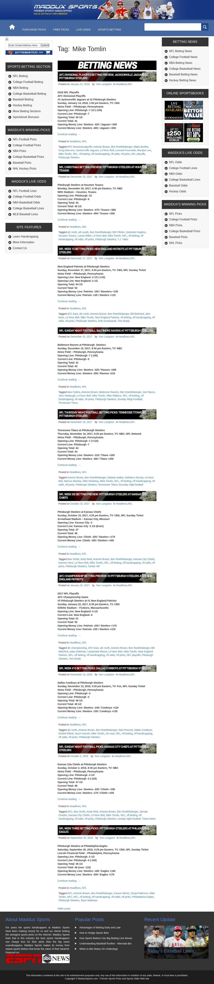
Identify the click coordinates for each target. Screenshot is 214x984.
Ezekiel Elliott (66, 733)
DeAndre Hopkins (136, 232)
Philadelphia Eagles (143, 896)
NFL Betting (20, 100)
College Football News (183, 56)
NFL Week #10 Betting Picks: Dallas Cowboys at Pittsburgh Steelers (105, 668)
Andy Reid (86, 559)
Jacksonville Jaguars (87, 150)
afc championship (77, 647)
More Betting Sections (27, 135)
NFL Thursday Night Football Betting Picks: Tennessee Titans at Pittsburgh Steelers (102, 414)
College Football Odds (27, 220)
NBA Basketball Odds (26, 226)
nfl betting (84, 153)
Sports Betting (109, 29)
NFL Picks (175, 213)
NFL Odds (175, 162)
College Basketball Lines (28, 232)
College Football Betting (28, 106)
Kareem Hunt (66, 562)
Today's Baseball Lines (170, 951)
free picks (61, 29)
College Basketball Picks (28, 181)
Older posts (64, 908)
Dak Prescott (126, 730)
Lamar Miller (84, 235)
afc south (84, 232)
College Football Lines (183, 168)
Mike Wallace (114, 395)
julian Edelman (78, 651)
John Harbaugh (67, 395)
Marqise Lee (144, 150)
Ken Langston (104, 84)
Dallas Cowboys (143, 730)
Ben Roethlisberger (121, 146)
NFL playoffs (138, 153)
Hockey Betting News (182, 80)
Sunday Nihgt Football (130, 399)
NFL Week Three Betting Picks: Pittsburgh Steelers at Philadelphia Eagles (104, 830)
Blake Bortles (141, 146)
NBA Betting (20, 112)
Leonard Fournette (125, 150)
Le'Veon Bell (107, 150)
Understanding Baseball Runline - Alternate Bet (105, 943)
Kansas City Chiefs (143, 559)
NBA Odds (175, 173)
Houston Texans (67, 235)
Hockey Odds (177, 191)
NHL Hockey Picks (24, 192)
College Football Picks (27, 169)
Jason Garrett (82, 733)
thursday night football (131, 484)
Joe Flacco (149, 392)
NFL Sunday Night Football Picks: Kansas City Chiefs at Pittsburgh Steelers (104, 748)
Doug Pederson (139, 893)
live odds (83, 29)
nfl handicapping (100, 153)
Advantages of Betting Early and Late (100, 927)
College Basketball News (185, 68)
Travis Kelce (149, 818)
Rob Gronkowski (107, 321)
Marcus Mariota (72, 481)
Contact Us (20, 272)
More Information (23, 266)
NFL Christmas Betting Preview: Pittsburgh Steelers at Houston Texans (103, 168)
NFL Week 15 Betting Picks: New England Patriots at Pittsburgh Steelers (101, 250)
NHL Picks (175, 242)
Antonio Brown (101, 146)
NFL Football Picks (25, 163)
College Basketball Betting (29, 117)
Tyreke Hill (94, 566)
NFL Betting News (180, 51)
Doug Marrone (67, 150)
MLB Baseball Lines (25, 238)
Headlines (121, 84)
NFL (130, 84)
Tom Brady (124, 321)
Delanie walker (115, 477)
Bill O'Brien (119, 232)
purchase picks (34, 29)
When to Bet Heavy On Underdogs (98, 948)
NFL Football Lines (25, 214)
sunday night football (129, 818)
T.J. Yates (123, 239)
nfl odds (115, 153)
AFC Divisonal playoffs (79, 146)
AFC (69, 811)
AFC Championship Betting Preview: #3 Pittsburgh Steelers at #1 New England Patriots (105, 577)
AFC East (72, 313)
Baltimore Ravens (109, 392)
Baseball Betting (23, 123)
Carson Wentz (121, 893)
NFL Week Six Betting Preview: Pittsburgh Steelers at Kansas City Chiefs (103, 496)
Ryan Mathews (89, 900)
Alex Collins (73, 392)
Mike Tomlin (65, 153)
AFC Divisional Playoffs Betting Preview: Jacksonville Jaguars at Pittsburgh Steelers (103, 76)
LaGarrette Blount (97, 651)
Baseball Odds (178, 185)
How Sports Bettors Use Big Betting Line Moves (105, 938)
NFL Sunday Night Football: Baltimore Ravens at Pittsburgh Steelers (106, 330)
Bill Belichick (137, 313)
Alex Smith (73, 559)
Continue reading (70, 134)
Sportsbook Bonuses (26, 141)
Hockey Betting (22, 129)
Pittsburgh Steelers (69, 157)
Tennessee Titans (68, 402)
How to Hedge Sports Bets (94, 932)
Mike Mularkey (90, 481)
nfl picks (125, 153)
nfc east (110, 733)
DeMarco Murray (134, 477)
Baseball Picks (22, 186)
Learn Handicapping (25, 260)
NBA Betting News (180, 62)
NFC (69, 896)
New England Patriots (107, 317)
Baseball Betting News (183, 74)
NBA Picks (19, 175)
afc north (72, 232)
